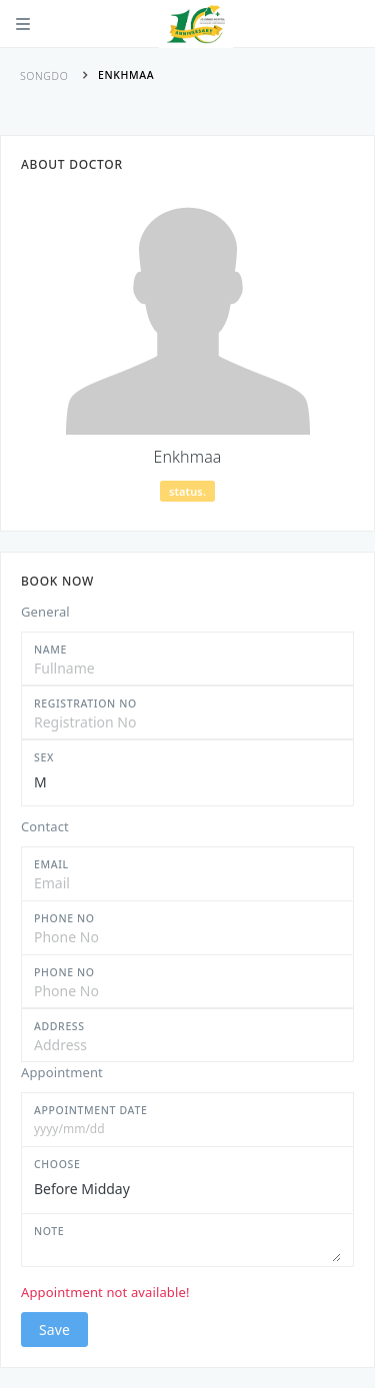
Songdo (44, 76)
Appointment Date (90, 1110)
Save (54, 1329)
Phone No (64, 918)
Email (51, 864)
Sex (44, 757)
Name (50, 650)
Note (49, 1231)
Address (59, 1026)
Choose (57, 1164)
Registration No (85, 703)
